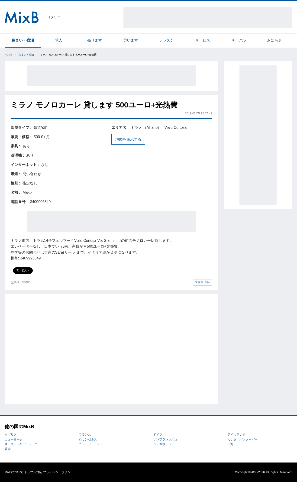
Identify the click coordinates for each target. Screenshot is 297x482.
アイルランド (236, 434)
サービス (202, 40)
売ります (94, 40)
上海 (230, 444)
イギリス (11, 434)
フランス (85, 434)
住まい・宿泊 (23, 40)
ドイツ (157, 434)
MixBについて (14, 472)
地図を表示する (128, 139)
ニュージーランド (91, 444)
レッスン (166, 40)
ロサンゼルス (88, 439)
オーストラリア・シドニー (23, 444)
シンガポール (162, 444)
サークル (238, 40)
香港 (8, 449)
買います (130, 40)
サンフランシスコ (165, 439)
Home (8, 54)
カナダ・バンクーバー (242, 439)
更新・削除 (202, 282)
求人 (58, 40)
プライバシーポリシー (58, 472)
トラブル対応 (33, 472)
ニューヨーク (14, 439)
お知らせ (274, 40)
